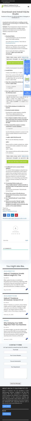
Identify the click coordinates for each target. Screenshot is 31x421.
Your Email (15, 349)
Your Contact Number (15, 355)
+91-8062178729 (6, 2)
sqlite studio (23, 218)
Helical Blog (7, 414)
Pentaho (6, 320)
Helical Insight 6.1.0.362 (10, 296)
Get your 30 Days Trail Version (17, 162)
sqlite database (15, 218)
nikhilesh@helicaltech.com (8, 1)
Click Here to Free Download (17, 63)
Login (26, 240)
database (5, 218)
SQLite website (15, 41)
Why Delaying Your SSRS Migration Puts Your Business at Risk (15, 324)
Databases (15, 17)
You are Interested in (15, 361)
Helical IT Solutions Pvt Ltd (10, 211)
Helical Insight (26, 57)
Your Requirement (15, 367)
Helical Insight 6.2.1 (9, 271)
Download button (10, 43)
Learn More (7, 406)
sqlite (9, 218)
